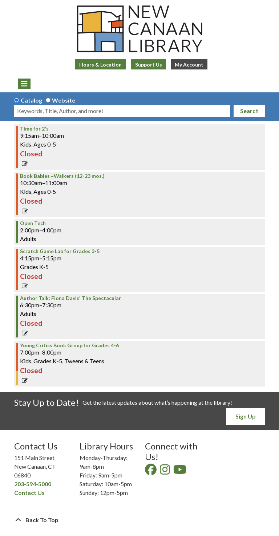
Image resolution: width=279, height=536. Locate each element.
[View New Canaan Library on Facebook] (151, 471)
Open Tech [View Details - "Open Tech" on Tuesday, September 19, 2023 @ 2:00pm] (33, 223)
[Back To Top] (139, 520)
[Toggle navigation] (24, 84)
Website (63, 100)
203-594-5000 (32, 483)
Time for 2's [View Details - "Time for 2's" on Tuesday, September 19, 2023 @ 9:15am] (34, 128)
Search (249, 110)
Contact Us (29, 492)
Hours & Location (100, 64)
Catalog (31, 100)
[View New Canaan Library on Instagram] (165, 471)
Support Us (148, 64)
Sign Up (245, 416)
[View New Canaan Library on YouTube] (180, 471)
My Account (189, 64)
